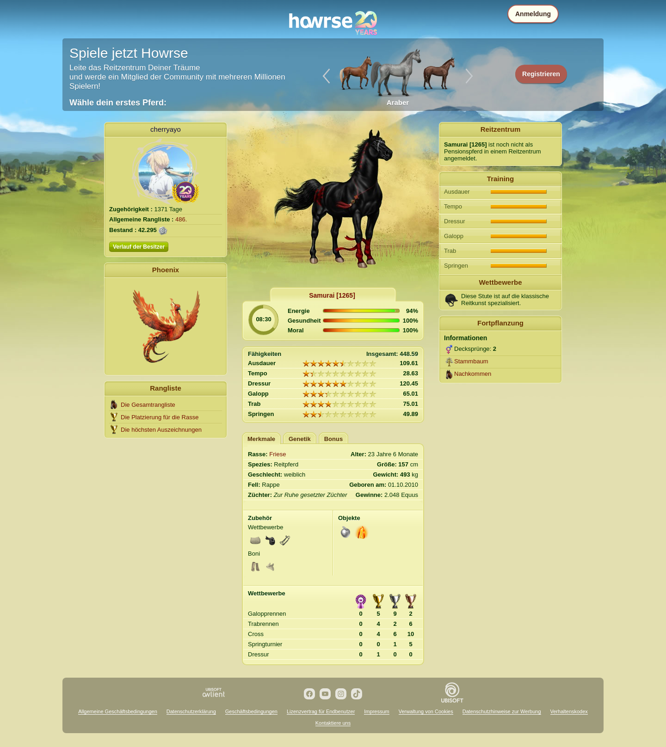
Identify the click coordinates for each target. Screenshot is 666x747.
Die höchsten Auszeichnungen (161, 429)
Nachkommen (472, 373)
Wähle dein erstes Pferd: (117, 102)
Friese (277, 454)
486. (181, 219)
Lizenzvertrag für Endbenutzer (321, 711)
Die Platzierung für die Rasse (159, 417)
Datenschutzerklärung (191, 711)
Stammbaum (471, 361)
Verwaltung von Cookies (426, 711)
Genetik (300, 438)
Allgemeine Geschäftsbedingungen (117, 711)
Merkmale (261, 438)
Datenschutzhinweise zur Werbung (501, 711)
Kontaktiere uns (333, 723)
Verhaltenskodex (569, 711)
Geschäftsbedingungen (251, 711)
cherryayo (165, 129)
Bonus (333, 438)
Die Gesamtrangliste (148, 404)
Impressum (376, 711)
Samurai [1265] (332, 295)
